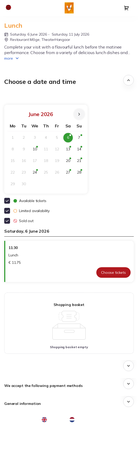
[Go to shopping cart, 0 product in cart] (126, 8)
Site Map (13, 430)
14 (80, 150)
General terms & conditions (29, 435)
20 (69, 161)
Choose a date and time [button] (40, 81)
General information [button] (22, 403)
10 (36, 150)
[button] (8, 7)
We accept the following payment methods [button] (43, 385)
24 (36, 173)
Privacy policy (18, 441)
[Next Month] (79, 114)
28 (80, 173)
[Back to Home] (69, 7)
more (8, 58)
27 (69, 173)
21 (80, 161)
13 (69, 150)
